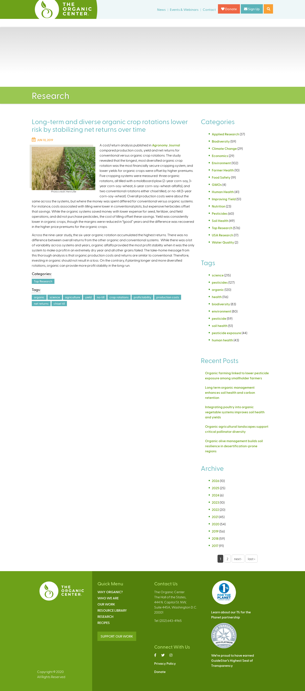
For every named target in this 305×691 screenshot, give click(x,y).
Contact (209, 9)
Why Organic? (110, 592)
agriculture (72, 297)
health (217, 297)
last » (251, 559)
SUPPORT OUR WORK (117, 636)
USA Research (222, 235)
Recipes (103, 623)
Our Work (106, 604)
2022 (215, 509)
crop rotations (119, 297)
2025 (215, 488)
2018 (215, 538)
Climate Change (224, 148)
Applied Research (225, 134)
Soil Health (220, 221)
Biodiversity (221, 141)
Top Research (43, 281)
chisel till (59, 303)
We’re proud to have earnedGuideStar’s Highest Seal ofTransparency (232, 660)
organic (39, 297)
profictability (142, 297)
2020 (215, 524)
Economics (220, 156)
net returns (41, 303)
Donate (229, 9)
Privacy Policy (165, 663)
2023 (215, 502)
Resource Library (112, 610)
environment (221, 311)
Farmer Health (223, 170)
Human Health (223, 192)
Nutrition (218, 206)
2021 (215, 517)
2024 (215, 495)
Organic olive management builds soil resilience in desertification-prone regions (234, 446)
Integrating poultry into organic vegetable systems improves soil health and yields (235, 412)
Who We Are (108, 598)
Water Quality (223, 242)
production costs (167, 297)
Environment (221, 163)
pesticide (219, 318)
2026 (215, 481)
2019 (215, 531)
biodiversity (221, 304)
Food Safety (221, 177)
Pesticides (219, 213)
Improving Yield (224, 199)
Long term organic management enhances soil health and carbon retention (230, 392)
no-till (100, 297)
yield (88, 297)
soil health (219, 326)
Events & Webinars (184, 9)
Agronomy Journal (166, 145)
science (55, 297)
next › (238, 559)
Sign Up (252, 9)
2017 (215, 546)
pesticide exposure (226, 333)
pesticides (220, 282)
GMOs (217, 184)
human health (222, 340)
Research (105, 616)
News (161, 9)
